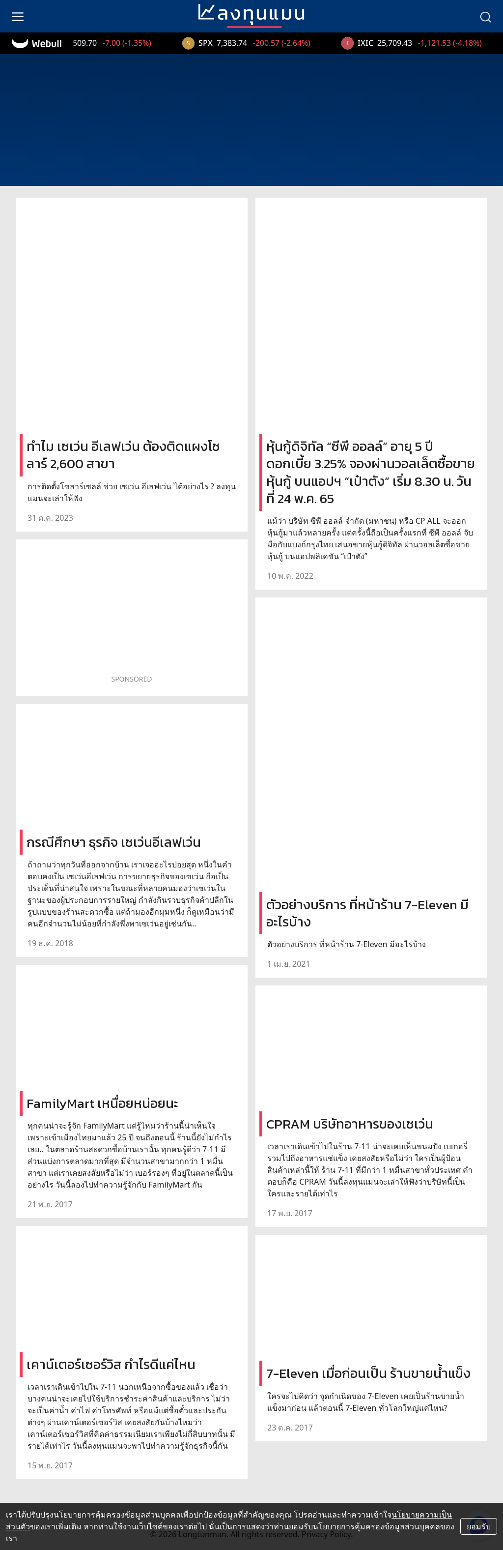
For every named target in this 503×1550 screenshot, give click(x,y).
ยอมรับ (479, 1526)
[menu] (18, 16)
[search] (485, 16)
